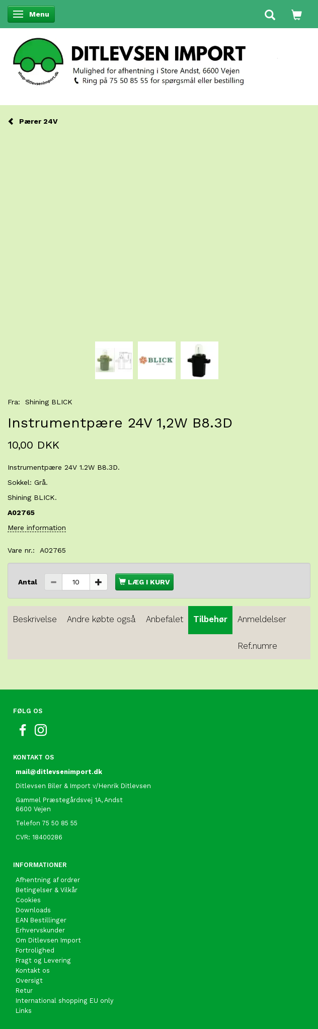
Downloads (33, 910)
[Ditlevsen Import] (159, 58)
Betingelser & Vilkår (46, 890)
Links (24, 1010)
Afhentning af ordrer (48, 880)
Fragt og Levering (43, 960)
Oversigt (29, 980)
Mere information (37, 528)
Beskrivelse (35, 619)
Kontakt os (33, 970)
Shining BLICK (48, 402)
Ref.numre (257, 646)
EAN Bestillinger (41, 920)
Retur (24, 990)
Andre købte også (101, 619)
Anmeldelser (261, 619)
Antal (28, 582)
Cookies (28, 900)
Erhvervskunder (40, 930)
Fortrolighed (35, 950)
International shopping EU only (65, 1000)
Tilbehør (210, 619)
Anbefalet (164, 619)
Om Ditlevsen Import (48, 940)
